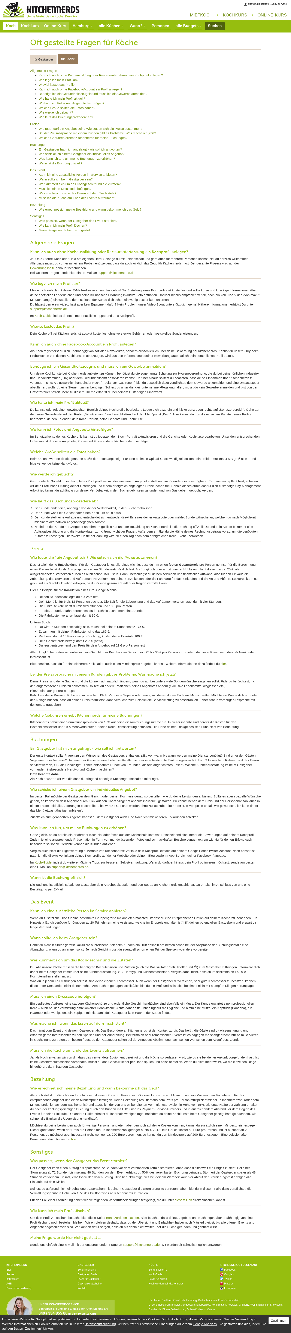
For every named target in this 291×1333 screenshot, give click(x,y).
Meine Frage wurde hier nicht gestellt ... (67, 230)
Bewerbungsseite (42, 268)
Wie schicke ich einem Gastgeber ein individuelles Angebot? (81, 154)
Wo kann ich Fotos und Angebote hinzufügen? (71, 103)
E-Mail (74, 1308)
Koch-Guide (43, 315)
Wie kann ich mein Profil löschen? (63, 225)
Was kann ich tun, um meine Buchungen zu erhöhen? (77, 158)
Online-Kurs (55, 26)
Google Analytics (205, 1324)
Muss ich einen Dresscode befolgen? (65, 188)
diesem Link (183, 1200)
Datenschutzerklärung (18, 1288)
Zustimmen (278, 1320)
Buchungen (38, 144)
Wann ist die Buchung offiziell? (60, 163)
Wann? (137, 26)
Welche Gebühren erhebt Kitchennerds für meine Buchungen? (83, 138)
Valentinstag (178, 1309)
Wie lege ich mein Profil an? (59, 80)
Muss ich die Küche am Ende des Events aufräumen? (77, 198)
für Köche (68, 59)
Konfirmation (219, 1304)
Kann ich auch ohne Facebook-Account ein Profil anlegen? (80, 89)
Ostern (211, 1309)
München (211, 1300)
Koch (11, 26)
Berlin (201, 1300)
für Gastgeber (43, 59)
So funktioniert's (87, 1269)
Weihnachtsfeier (259, 1304)
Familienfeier (172, 1304)
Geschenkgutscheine (89, 1283)
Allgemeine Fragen (43, 70)
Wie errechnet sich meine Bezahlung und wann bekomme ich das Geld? (90, 209)
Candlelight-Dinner (159, 1309)
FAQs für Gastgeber (89, 1278)
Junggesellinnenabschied (195, 1304)
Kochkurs (235, 15)
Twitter (226, 1278)
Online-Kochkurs (196, 1309)
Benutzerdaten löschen (122, 1217)
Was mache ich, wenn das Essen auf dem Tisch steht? (77, 193)
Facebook (228, 1269)
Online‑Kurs (272, 15)
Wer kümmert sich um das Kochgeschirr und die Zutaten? (80, 184)
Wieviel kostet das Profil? (57, 84)
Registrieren (258, 4)
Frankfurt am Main (228, 1300)
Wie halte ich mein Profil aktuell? (62, 98)
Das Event (37, 170)
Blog (9, 1269)
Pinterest (227, 1283)
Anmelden (279, 4)
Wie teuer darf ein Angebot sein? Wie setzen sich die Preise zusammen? (90, 128)
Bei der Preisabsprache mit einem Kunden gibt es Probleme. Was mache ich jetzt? (97, 133)
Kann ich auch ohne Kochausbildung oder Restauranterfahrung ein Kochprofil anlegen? (101, 75)
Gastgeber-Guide (87, 1274)
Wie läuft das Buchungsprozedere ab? (66, 117)
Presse (10, 1274)
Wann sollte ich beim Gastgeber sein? (66, 179)
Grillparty (244, 1304)
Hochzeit (232, 1304)
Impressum (12, 1278)
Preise (34, 124)
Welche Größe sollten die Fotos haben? (67, 108)
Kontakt (82, 1288)
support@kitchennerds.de (116, 273)
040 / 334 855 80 (53, 1313)
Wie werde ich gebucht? (56, 112)
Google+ (227, 1274)
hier (223, 664)
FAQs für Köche (158, 1278)
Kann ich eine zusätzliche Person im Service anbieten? (78, 174)
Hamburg (191, 1300)
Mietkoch (201, 15)
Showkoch (276, 1304)
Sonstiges (37, 216)
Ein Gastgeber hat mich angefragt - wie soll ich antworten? (80, 149)
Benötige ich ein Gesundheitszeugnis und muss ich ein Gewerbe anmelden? (93, 94)
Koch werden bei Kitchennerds (166, 1283)
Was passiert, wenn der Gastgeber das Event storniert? (78, 221)
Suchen (215, 26)
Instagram (228, 1288)
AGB (9, 1283)
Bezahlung (37, 205)
